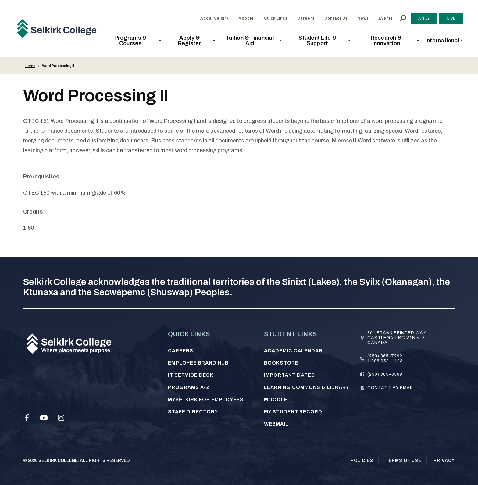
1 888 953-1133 (385, 361)
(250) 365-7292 (384, 356)
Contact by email (390, 388)
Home (30, 66)
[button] (132, 40)
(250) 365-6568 (384, 374)
